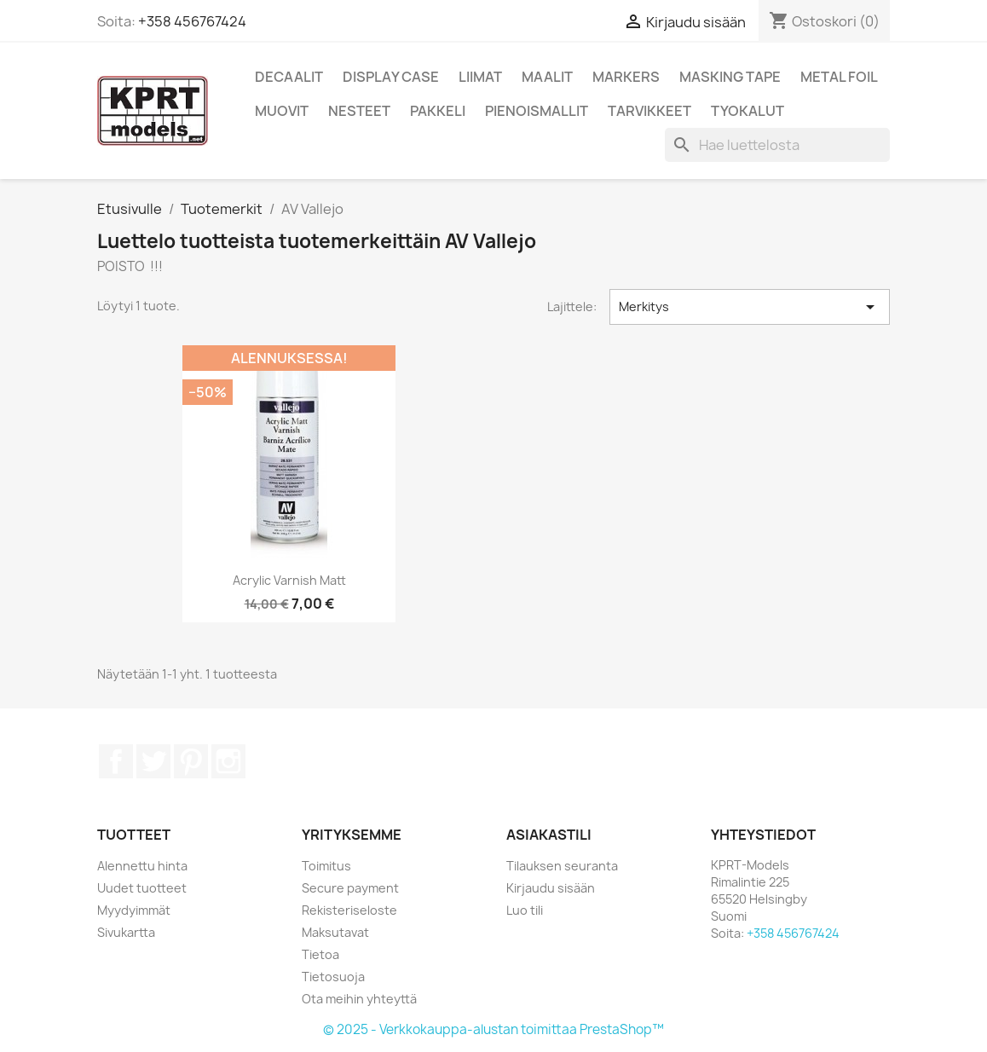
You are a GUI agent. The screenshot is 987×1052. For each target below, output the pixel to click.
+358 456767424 (192, 21)
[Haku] (777, 145)
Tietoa (320, 954)
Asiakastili (549, 834)
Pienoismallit (536, 110)
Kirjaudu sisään (550, 888)
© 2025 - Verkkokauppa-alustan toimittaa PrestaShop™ (493, 1029)
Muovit (282, 110)
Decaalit (289, 76)
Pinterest (191, 761)
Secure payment (350, 888)
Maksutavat (335, 932)
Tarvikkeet (649, 110)
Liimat (480, 76)
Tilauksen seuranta (562, 866)
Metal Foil (839, 76)
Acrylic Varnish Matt (289, 580)
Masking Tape (730, 76)
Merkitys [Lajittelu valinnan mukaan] (749, 307)
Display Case (391, 76)
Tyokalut (747, 110)
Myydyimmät (133, 910)
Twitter (153, 761)
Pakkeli (437, 110)
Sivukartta (126, 932)
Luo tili (524, 910)
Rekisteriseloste (349, 910)
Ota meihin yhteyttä (359, 999)
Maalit (547, 76)
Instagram (228, 761)
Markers (626, 76)
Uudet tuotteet (142, 888)
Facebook (116, 761)
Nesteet (359, 110)
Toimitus (326, 866)
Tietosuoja (333, 976)
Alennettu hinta (142, 866)
